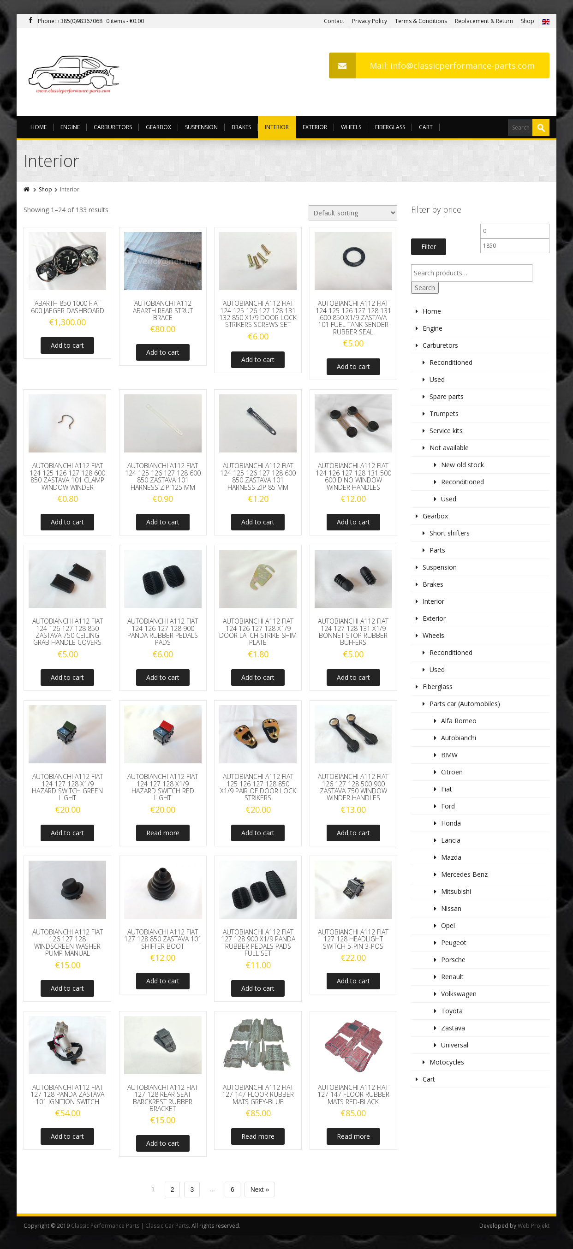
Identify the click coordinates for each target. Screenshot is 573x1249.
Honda (451, 823)
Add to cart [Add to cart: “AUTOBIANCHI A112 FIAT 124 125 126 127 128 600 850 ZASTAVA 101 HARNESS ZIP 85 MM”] (258, 521)
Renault (452, 976)
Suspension (201, 127)
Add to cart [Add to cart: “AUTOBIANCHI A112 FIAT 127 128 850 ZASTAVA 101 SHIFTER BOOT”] (162, 980)
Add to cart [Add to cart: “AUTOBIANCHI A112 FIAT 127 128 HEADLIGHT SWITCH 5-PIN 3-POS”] (353, 980)
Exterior (315, 127)
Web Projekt (533, 1226)
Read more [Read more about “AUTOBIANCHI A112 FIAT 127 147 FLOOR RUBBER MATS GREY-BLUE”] (258, 1136)
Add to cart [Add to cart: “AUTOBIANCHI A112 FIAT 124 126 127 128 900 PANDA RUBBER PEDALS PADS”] (162, 677)
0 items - (125, 21)
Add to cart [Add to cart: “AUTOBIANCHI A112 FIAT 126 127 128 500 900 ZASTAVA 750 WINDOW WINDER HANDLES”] (353, 832)
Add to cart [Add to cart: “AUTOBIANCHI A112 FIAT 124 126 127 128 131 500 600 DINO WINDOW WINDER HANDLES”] (353, 521)
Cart (426, 127)
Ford (448, 806)
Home (38, 127)
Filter (428, 246)
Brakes (241, 127)
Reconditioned (451, 362)
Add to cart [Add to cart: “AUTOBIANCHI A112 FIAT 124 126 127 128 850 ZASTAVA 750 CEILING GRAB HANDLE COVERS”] (67, 677)
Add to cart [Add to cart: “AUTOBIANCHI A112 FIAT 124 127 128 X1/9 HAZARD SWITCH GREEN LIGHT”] (67, 832)
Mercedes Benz (464, 874)
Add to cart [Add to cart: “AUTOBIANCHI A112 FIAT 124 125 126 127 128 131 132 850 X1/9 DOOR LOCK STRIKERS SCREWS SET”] (258, 359)
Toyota (452, 1010)
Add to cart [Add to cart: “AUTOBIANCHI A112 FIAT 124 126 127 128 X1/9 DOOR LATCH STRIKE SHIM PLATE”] (258, 677)
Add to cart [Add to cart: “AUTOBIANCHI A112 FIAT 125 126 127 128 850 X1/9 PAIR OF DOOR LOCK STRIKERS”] (258, 832)
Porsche (453, 959)
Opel (448, 925)
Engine (70, 127)
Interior (277, 127)
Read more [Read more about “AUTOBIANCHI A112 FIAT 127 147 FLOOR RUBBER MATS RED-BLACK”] (353, 1136)
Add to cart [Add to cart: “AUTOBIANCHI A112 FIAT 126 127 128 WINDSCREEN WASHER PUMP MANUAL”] (67, 988)
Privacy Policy (369, 21)
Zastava (453, 1027)
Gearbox (158, 127)
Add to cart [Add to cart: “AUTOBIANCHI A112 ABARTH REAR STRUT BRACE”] (162, 352)
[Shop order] (353, 212)
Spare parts (447, 396)
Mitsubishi (456, 891)
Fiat (446, 789)
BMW (449, 754)
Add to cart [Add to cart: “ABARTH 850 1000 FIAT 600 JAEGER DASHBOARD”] (67, 345)
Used (437, 379)
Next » (260, 1189)
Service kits (446, 430)
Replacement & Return (484, 21)
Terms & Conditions (421, 21)
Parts (437, 550)
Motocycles (447, 1062)
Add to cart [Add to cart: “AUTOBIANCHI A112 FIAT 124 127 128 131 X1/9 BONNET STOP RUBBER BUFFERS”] (353, 677)
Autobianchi (458, 737)
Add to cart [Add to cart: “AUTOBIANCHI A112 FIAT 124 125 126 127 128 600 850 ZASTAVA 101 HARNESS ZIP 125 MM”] (162, 521)
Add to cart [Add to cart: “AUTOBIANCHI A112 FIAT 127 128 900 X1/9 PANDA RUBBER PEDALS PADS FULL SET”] (258, 988)
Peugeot (453, 942)
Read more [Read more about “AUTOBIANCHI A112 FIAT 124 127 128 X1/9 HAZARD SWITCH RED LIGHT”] (162, 832)
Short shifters (450, 533)
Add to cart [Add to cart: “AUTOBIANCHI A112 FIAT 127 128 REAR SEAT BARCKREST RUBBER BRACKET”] (162, 1143)
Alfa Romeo (459, 720)
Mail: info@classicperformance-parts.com (432, 65)
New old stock (462, 464)
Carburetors (113, 127)
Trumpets (444, 413)
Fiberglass (390, 127)
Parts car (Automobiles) (465, 703)
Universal (454, 1045)
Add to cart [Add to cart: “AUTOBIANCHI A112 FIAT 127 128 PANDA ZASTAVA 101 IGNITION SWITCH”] (67, 1136)
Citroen (452, 771)
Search (425, 287)
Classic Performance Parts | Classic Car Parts (130, 1226)
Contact (334, 21)
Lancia (450, 840)
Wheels (351, 127)
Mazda (451, 857)
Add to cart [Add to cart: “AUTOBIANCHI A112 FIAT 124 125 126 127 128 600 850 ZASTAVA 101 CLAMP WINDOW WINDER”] (67, 521)
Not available (449, 447)
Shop (527, 21)
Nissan (451, 908)
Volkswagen (459, 993)
